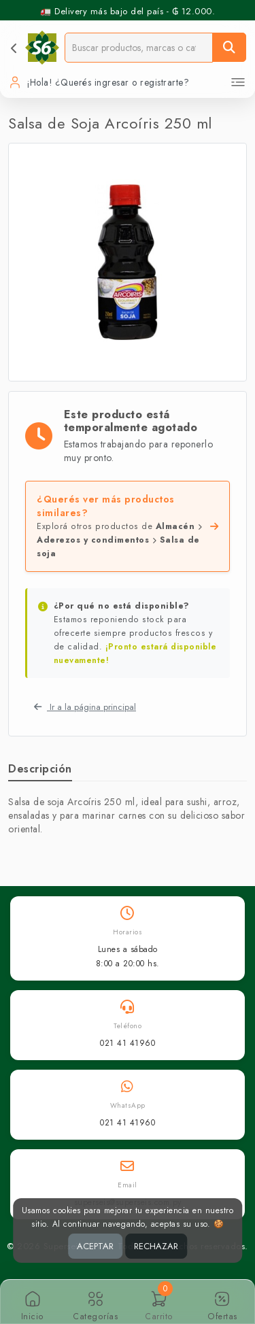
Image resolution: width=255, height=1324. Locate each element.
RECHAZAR (156, 1246)
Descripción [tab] (40, 769)
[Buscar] (229, 47)
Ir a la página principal (85, 706)
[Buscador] (139, 47)
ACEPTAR (95, 1246)
